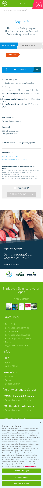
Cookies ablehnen (21, 477)
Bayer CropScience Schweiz (18, 338)
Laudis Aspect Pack (11, 156)
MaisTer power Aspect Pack (14, 159)
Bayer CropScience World (17, 327)
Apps (7, 362)
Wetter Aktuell (11, 366)
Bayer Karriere (11, 331)
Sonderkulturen (12, 383)
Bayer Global (11, 324)
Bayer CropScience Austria (17, 334)
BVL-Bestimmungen (30, 46)
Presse (8, 342)
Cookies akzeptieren (21, 484)
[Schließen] (40, 422)
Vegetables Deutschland (16, 345)
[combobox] (21, 70)
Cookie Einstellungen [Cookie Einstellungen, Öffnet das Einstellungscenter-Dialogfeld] (21, 471)
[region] (21, 453)
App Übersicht (22, 298)
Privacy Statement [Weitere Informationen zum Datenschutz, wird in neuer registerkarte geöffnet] (29, 466)
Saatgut (8, 380)
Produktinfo (8, 46)
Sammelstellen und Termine (18, 400)
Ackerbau (9, 376)
